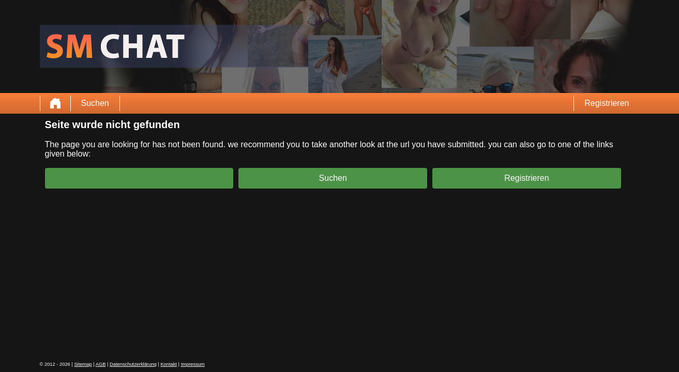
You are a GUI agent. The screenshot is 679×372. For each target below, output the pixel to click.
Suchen (95, 103)
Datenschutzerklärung (133, 364)
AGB (101, 364)
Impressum (193, 364)
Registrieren (606, 103)
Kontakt (168, 364)
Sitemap (83, 364)
